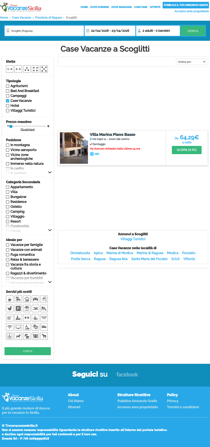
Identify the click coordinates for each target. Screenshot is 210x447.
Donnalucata (80, 253)
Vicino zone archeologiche (21, 157)
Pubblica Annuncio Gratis (137, 401)
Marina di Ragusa (150, 253)
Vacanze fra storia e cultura (25, 266)
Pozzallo (188, 253)
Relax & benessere (24, 260)
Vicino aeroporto (23, 150)
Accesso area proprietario (192, 11)
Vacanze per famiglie (26, 245)
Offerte (155, 7)
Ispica (98, 253)
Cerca (192, 31)
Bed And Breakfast (24, 91)
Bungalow (18, 197)
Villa (13, 192)
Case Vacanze (21, 101)
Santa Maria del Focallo (149, 259)
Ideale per (14, 240)
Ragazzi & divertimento (28, 273)
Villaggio (17, 216)
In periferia (18, 173)
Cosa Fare (140, 7)
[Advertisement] (133, 99)
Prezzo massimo (26, 126)
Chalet (15, 231)
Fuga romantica (22, 255)
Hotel (14, 106)
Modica (172, 253)
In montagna (20, 145)
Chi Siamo (76, 401)
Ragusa (100, 259)
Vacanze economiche (26, 283)
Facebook (127, 376)
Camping (17, 212)
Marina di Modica (119, 253)
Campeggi (18, 96)
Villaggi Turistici (132, 239)
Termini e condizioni (183, 407)
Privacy (172, 401)
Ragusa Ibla (118, 259)
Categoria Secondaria (23, 182)
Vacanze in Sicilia (20, 7)
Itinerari (74, 407)
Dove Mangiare (121, 7)
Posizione (13, 140)
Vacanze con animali (26, 250)
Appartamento (21, 187)
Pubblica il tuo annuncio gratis (186, 5)
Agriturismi (19, 86)
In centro (17, 169)
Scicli (175, 259)
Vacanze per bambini (26, 278)
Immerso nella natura (26, 164)
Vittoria (189, 259)
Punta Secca (80, 259)
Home (84, 7)
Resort (15, 221)
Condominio (19, 226)
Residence (18, 202)
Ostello (16, 207)
